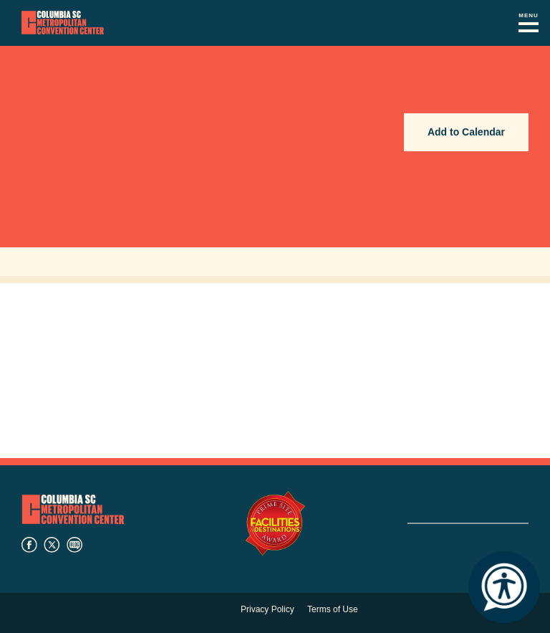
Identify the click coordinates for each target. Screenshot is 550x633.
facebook (29, 545)
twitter (51, 545)
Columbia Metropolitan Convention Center (62, 23)
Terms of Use (332, 609)
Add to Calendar (466, 132)
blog (74, 545)
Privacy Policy (267, 609)
